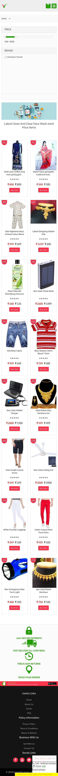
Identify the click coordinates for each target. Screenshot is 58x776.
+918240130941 (48, 763)
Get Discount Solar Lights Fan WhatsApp (33, 774)
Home (29, 699)
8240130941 (38, 769)
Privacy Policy (29, 724)
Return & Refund (29, 733)
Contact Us (29, 748)
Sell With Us (29, 743)
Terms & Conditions (29, 728)
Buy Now (14, 190)
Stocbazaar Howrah (14, 57)
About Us (29, 704)
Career (29, 708)
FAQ (29, 713)
